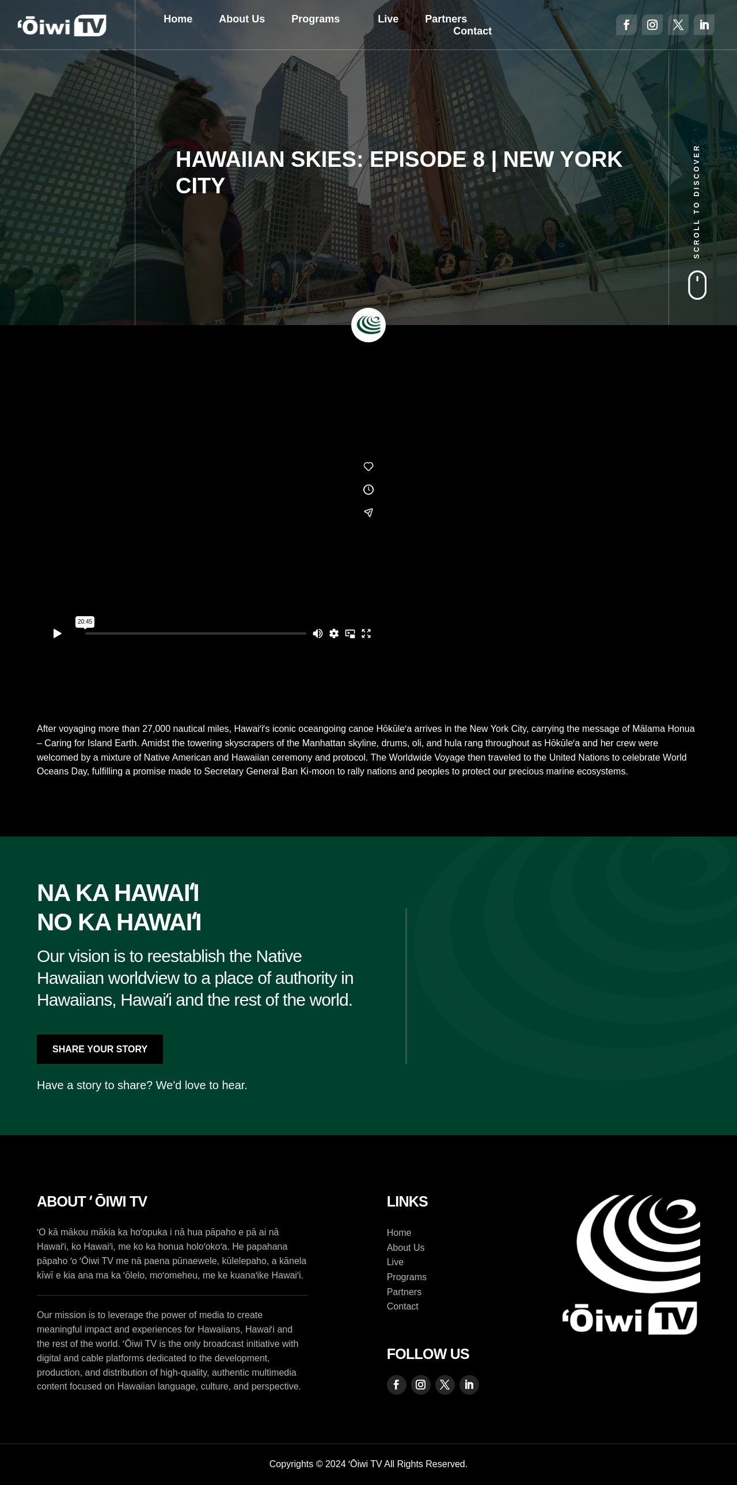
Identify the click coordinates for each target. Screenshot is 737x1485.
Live (388, 19)
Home (178, 19)
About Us (242, 19)
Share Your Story (99, 1049)
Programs (315, 19)
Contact (472, 31)
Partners (446, 19)
